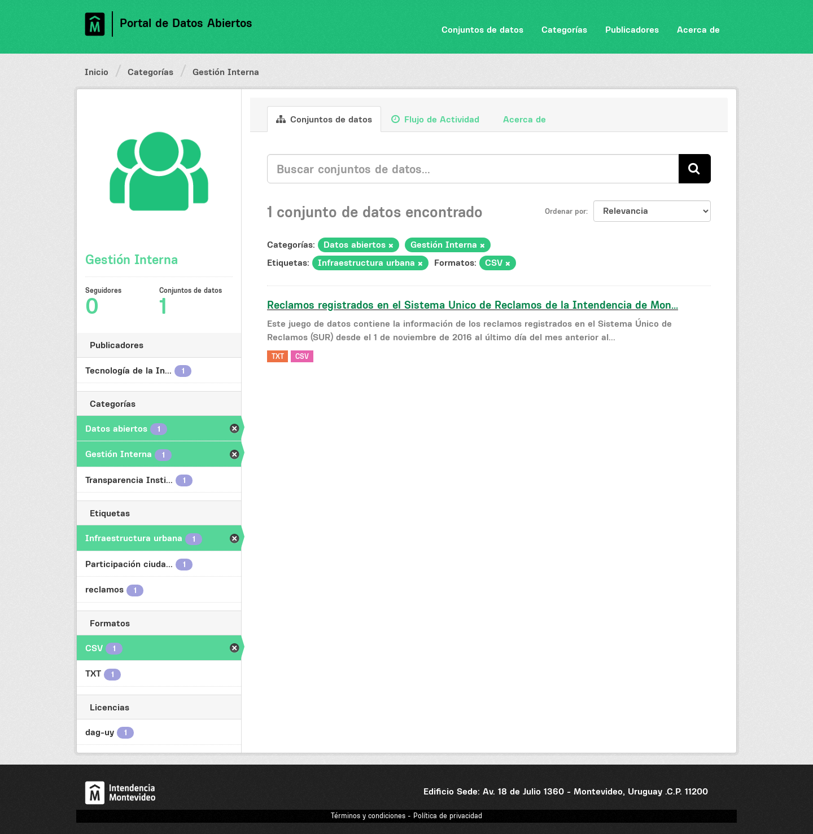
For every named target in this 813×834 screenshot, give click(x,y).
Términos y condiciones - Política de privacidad (406, 815)
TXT (278, 356)
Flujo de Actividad (435, 119)
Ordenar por (565, 211)
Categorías (564, 29)
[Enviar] (695, 168)
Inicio (96, 71)
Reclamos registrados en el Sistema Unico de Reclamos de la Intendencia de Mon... (472, 304)
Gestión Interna (226, 71)
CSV (302, 356)
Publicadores (632, 29)
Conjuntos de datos (482, 29)
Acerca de (698, 29)
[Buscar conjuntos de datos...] (473, 168)
